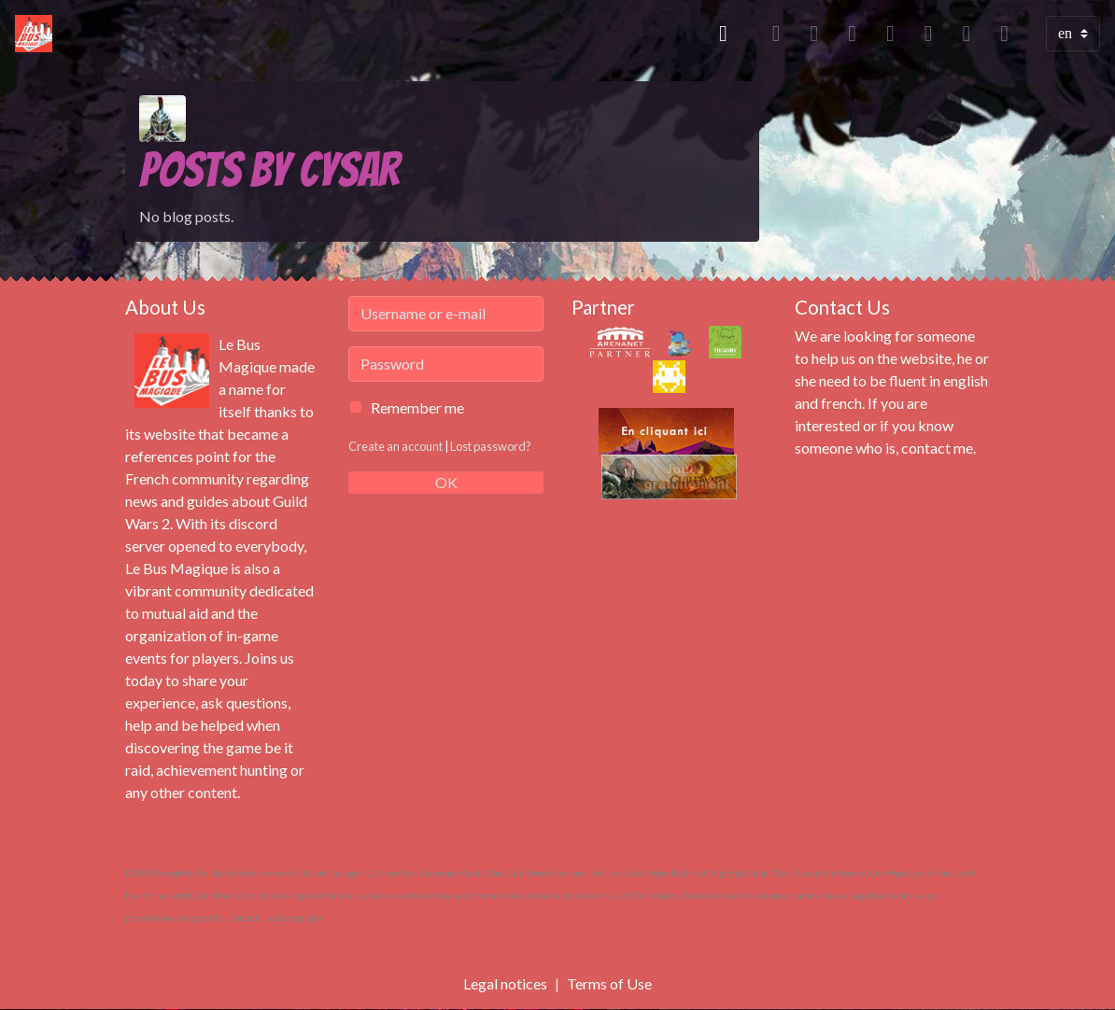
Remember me (417, 407)
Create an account (395, 446)
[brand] (37, 33)
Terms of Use (609, 983)
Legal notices (505, 983)
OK (446, 482)
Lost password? (490, 446)
